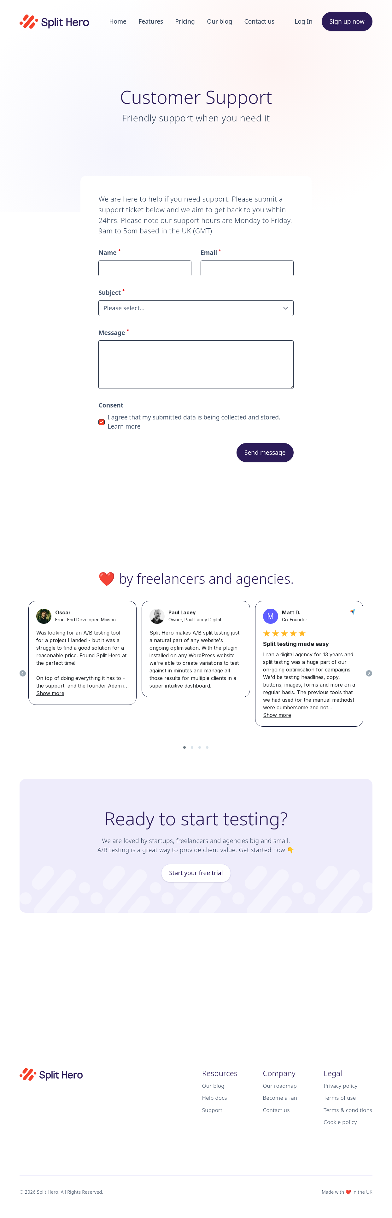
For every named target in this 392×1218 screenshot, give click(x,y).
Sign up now (347, 21)
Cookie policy (340, 1122)
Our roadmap (280, 1085)
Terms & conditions (348, 1110)
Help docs (214, 1097)
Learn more (124, 426)
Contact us (259, 21)
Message (113, 332)
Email (211, 252)
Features (150, 21)
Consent (110, 405)
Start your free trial (196, 873)
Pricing (185, 21)
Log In (304, 21)
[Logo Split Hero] (54, 22)
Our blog (219, 21)
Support (212, 1110)
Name (109, 252)
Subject (111, 292)
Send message (265, 452)
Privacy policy (340, 1085)
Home (117, 21)
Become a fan (280, 1097)
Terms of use (340, 1097)
